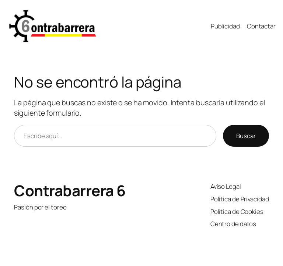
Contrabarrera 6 (70, 190)
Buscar (246, 136)
